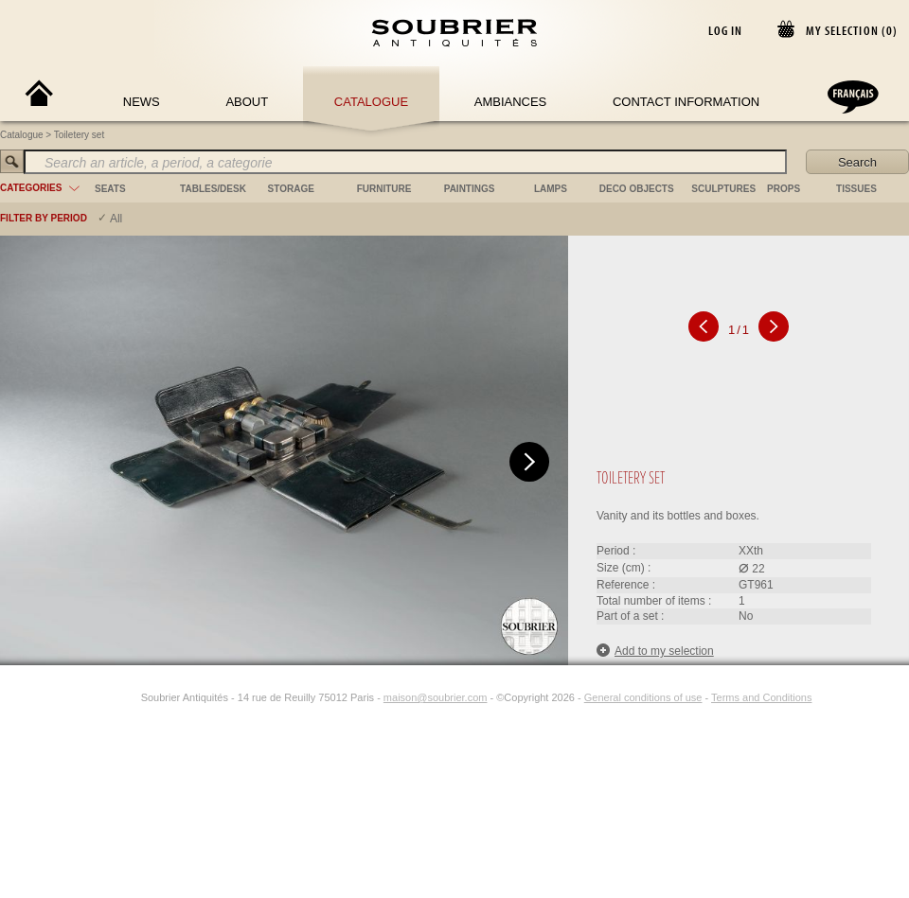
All (116, 218)
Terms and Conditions (761, 697)
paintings (469, 189)
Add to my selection (655, 650)
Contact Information (686, 102)
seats (110, 189)
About (246, 102)
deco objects (636, 189)
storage (291, 189)
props (783, 189)
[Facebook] (107, 697)
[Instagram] (128, 697)
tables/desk (213, 189)
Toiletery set (79, 135)
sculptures (723, 189)
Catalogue (371, 102)
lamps (550, 189)
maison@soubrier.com (435, 697)
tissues (856, 189)
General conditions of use (643, 697)
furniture (384, 189)
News (141, 102)
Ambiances (510, 102)
